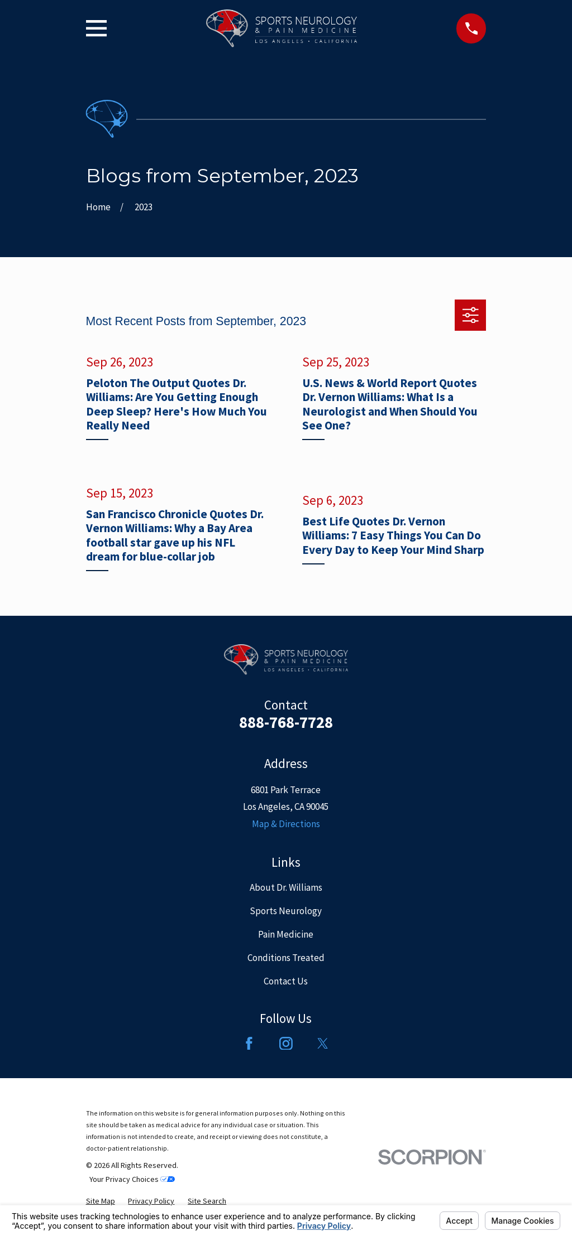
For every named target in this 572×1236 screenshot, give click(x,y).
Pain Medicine (285, 934)
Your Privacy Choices (132, 1179)
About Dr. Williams (286, 887)
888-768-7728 (286, 722)
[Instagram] (286, 1043)
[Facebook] (249, 1043)
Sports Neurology (286, 911)
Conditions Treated (286, 958)
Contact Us (286, 981)
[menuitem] (100, 1201)
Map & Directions (286, 824)
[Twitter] (323, 1043)
